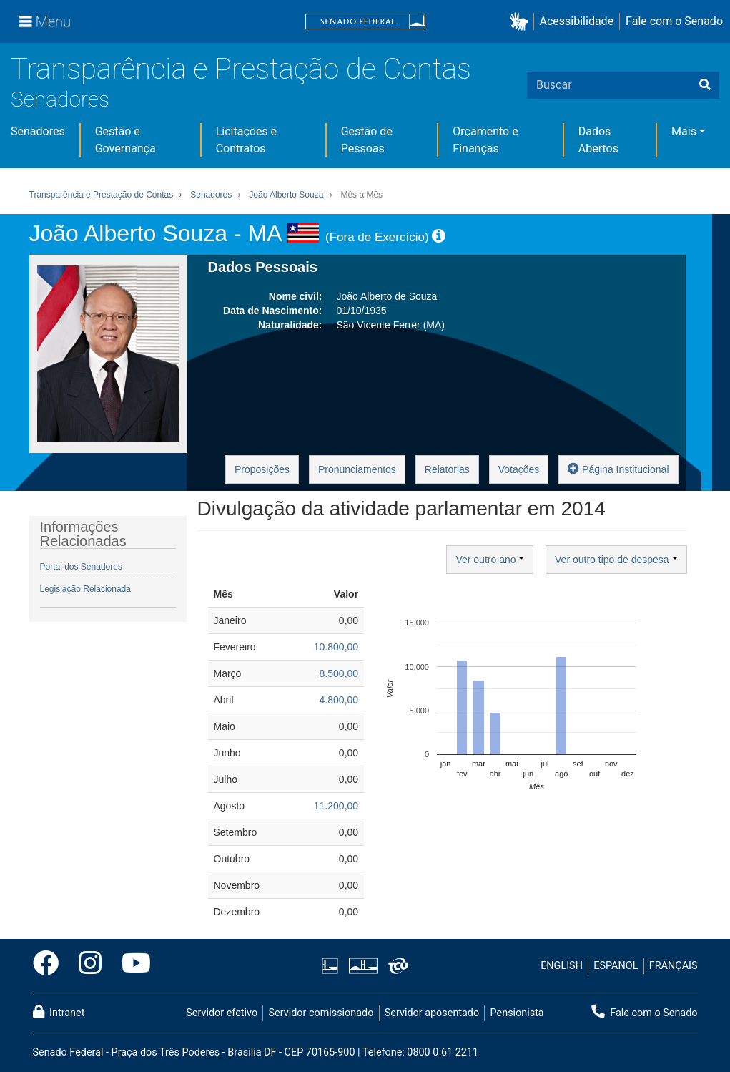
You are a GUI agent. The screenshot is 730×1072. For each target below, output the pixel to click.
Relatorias (447, 469)
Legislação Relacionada (85, 589)
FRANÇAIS (673, 966)
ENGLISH (562, 966)
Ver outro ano (489, 559)
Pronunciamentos (357, 469)
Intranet (59, 1012)
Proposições (262, 469)
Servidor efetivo (221, 1013)
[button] (521, 21)
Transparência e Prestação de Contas (241, 69)
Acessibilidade (577, 21)
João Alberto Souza (286, 195)
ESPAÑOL (615, 966)
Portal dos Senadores (81, 567)
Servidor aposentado (432, 1013)
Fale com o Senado (674, 21)
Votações (519, 469)
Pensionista (517, 1013)
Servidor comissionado (320, 1013)
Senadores (60, 99)
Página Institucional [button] (618, 468)
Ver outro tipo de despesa (616, 559)
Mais (683, 131)
